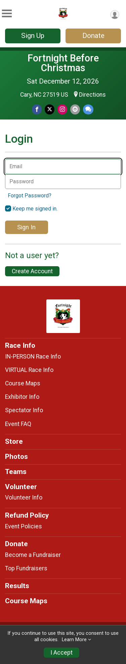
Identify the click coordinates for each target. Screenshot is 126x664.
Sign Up (32, 36)
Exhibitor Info (22, 396)
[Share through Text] (88, 109)
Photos (16, 457)
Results (17, 586)
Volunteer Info (23, 497)
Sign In (26, 227)
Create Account (32, 271)
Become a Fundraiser (33, 555)
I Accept (61, 652)
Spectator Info (24, 410)
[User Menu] (114, 14)
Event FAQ (18, 424)
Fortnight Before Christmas (63, 63)
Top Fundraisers (26, 568)
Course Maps (22, 383)
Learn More (74, 640)
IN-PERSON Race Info (33, 356)
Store (14, 441)
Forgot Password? (29, 195)
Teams (16, 472)
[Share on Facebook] (37, 109)
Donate (93, 36)
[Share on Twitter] (49, 109)
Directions (92, 94)
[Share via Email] (75, 109)
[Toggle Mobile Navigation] (6, 13)
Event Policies (23, 526)
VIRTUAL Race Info (29, 370)
